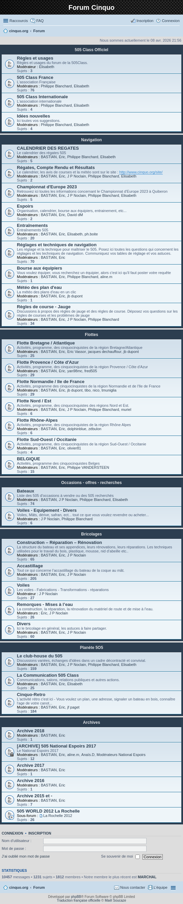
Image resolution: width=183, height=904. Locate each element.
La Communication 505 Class (48, 675)
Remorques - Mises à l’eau (45, 604)
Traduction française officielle (78, 900)
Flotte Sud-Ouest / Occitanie (47, 439)
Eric (62, 157)
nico (96, 390)
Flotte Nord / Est (34, 400)
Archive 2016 (30, 780)
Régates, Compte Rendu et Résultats (56, 167)
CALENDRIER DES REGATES (48, 148)
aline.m (106, 277)
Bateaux (25, 490)
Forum (39, 887)
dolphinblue (76, 429)
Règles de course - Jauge (44, 306)
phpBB (76, 897)
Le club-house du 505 (39, 655)
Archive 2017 (30, 765)
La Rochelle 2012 (57, 816)
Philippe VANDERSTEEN (88, 467)
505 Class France (35, 77)
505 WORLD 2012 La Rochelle (48, 811)
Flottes (91, 334)
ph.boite (91, 234)
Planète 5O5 (91, 647)
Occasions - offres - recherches (91, 482)
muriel (126, 409)
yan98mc (74, 371)
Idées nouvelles (33, 116)
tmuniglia (109, 390)
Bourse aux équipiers (39, 268)
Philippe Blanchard (56, 86)
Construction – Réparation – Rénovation (59, 542)
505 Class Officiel (91, 49)
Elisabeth (46, 67)
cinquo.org (18, 887)
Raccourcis (18, 21)
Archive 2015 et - (34, 795)
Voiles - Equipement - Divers (47, 510)
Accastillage (30, 565)
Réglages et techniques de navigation (57, 244)
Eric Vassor (76, 352)
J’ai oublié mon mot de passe (26, 857)
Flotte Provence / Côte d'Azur (48, 362)
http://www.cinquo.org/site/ (140, 172)
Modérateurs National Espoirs (121, 755)
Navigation (91, 140)
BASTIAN (49, 157)
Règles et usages (35, 58)
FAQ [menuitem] (40, 21)
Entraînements (32, 225)
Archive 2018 (30, 730)
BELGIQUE (28, 458)
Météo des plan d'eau (39, 287)
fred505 (90, 371)
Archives (91, 722)
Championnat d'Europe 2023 (47, 186)
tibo (88, 390)
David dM (75, 215)
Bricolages (91, 534)
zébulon (95, 429)
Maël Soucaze (115, 900)
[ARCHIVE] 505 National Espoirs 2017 (56, 746)
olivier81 (74, 448)
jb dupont (74, 296)
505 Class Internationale (42, 96)
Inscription (39, 833)
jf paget (73, 707)
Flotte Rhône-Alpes (37, 420)
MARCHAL (147, 877)
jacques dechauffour (105, 352)
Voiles (23, 585)
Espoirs (25, 206)
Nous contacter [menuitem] (132, 887)
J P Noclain (76, 176)
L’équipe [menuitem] (160, 887)
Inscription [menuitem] (144, 21)
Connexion (12, 833)
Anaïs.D (88, 755)
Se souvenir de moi (120, 857)
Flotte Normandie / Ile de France (50, 381)
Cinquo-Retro (31, 694)
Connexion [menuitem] (171, 21)
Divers (23, 623)
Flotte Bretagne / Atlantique (46, 342)
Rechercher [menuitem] (177, 31)
